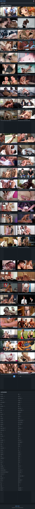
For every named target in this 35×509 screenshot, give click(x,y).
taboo (20, 458)
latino (20, 396)
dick (2, 432)
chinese (2, 418)
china (2, 416)
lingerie (20, 402)
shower (20, 456)
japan (2, 476)
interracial (2, 474)
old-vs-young (21, 422)
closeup (2, 422)
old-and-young (21, 420)
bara (2, 404)
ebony (2, 434)
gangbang (2, 458)
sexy (19, 450)
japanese (2, 478)
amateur (2, 396)
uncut (20, 468)
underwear (20, 472)
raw (19, 438)
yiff (19, 486)
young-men (20, 490)
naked (19, 414)
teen (19, 464)
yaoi (19, 484)
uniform (20, 474)
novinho (20, 416)
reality (20, 444)
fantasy (2, 450)
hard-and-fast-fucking (4, 472)
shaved (20, 452)
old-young (20, 424)
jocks (2, 484)
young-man (20, 488)
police (19, 436)
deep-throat (3, 428)
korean (2, 490)
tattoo (20, 460)
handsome (3, 468)
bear (2, 412)
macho (19, 404)
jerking (2, 480)
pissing (20, 434)
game (2, 456)
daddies (2, 424)
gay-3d (2, 462)
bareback (2, 406)
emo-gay (2, 436)
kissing (2, 488)
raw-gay (20, 440)
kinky (2, 486)
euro (2, 438)
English (33, 1)
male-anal (20, 408)
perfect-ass (20, 428)
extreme (2, 442)
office (19, 418)
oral (19, 426)
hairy (2, 464)
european (2, 440)
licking (20, 400)
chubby (2, 420)
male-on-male (21, 410)
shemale (20, 454)
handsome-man (3, 470)
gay (2, 460)
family (2, 446)
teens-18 (20, 466)
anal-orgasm (3, 402)
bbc (1, 408)
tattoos (20, 462)
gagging (2, 454)
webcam (20, 482)
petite (19, 430)
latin (19, 394)
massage (20, 412)
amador (2, 394)
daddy (2, 426)
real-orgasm (20, 442)
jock (1, 482)
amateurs (2, 398)
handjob (2, 466)
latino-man (20, 398)
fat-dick (2, 452)
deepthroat (3, 430)
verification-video (21, 476)
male (19, 406)
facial (2, 444)
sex (19, 448)
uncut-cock (20, 470)
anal (2, 400)
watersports (20, 480)
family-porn (3, 448)
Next (20, 376)
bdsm (2, 410)
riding (20, 446)
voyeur (20, 478)
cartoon (2, 414)
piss (19, 432)
